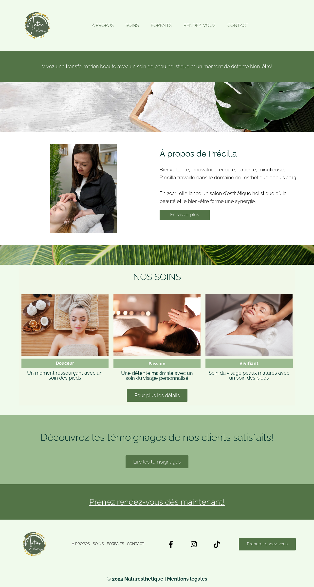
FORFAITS (161, 25)
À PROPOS (103, 25)
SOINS (132, 25)
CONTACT (237, 25)
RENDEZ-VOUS (200, 25)
